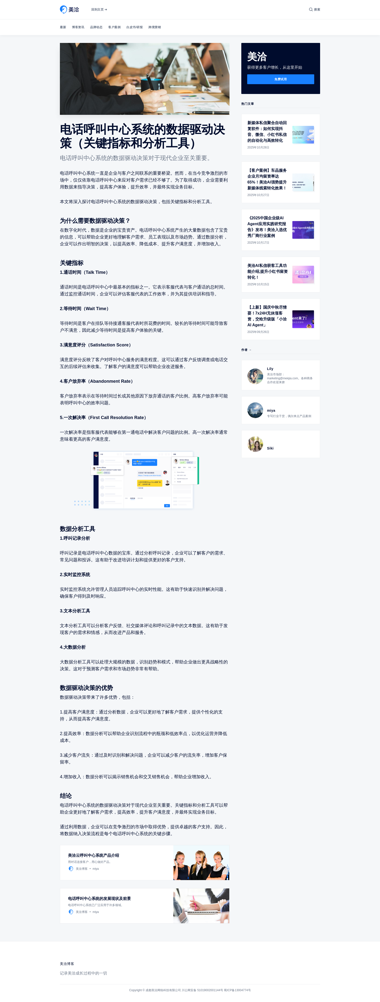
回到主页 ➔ (99, 9)
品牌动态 (96, 27)
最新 (63, 27)
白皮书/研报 (134, 27)
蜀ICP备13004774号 (237, 990)
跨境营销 (155, 27)
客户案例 (114, 27)
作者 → (246, 350)
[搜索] (314, 10)
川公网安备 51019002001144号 (202, 990)
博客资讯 (78, 27)
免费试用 (280, 79)
